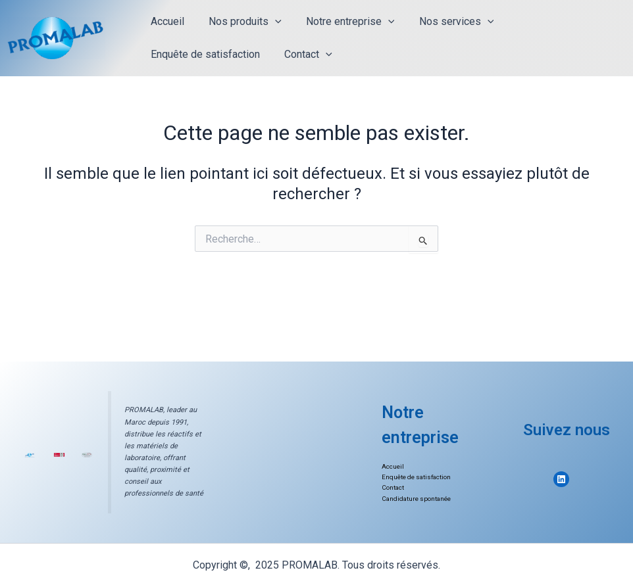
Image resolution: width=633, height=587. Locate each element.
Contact (303, 54)
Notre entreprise (341, 21)
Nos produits (239, 21)
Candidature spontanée (417, 498)
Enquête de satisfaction (203, 54)
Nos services (444, 21)
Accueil (165, 21)
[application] (269, 21)
